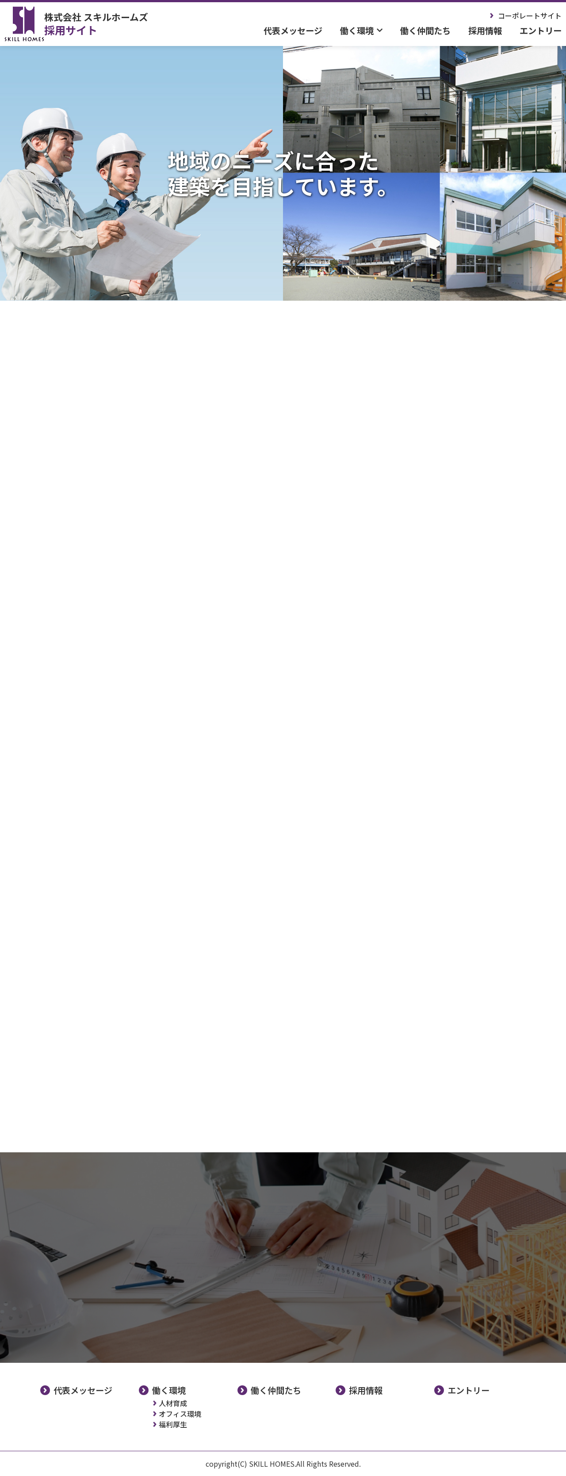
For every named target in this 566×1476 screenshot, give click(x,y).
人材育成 (173, 1403)
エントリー (541, 30)
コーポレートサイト (530, 15)
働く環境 (169, 1390)
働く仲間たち (425, 30)
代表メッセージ (293, 30)
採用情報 (485, 30)
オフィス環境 (180, 1413)
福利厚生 (173, 1424)
